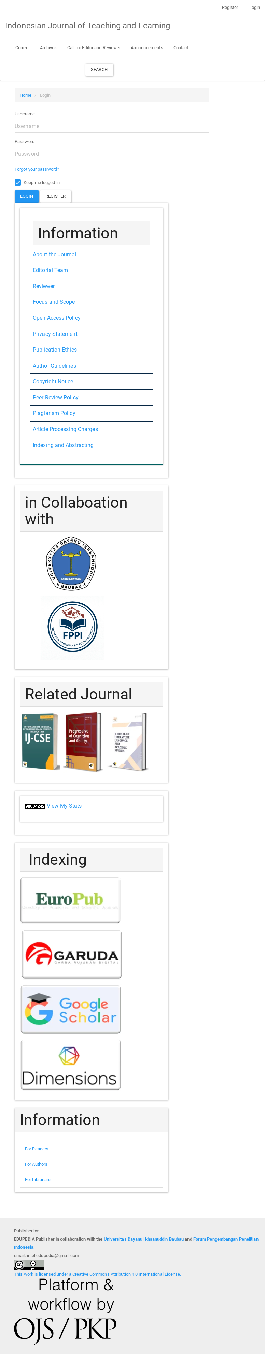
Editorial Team (50, 270)
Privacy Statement (55, 334)
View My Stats (64, 806)
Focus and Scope (54, 302)
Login (254, 7)
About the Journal (54, 254)
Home (25, 95)
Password (24, 141)
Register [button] (55, 196)
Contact (181, 47)
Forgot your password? (37, 169)
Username (25, 114)
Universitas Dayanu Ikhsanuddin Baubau (144, 1239)
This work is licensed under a (43, 1274)
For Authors (36, 1164)
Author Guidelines (54, 366)
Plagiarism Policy (54, 413)
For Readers (36, 1148)
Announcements (147, 47)
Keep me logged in (37, 183)
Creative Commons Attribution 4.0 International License (126, 1274)
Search (99, 69)
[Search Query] (49, 69)
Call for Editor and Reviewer (94, 47)
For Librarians (38, 1179)
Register (230, 7)
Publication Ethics (55, 349)
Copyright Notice (53, 381)
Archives (48, 47)
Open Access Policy (57, 318)
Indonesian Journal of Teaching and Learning (87, 25)
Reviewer (44, 286)
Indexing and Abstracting (63, 445)
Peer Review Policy (56, 397)
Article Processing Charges (65, 429)
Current (22, 47)
